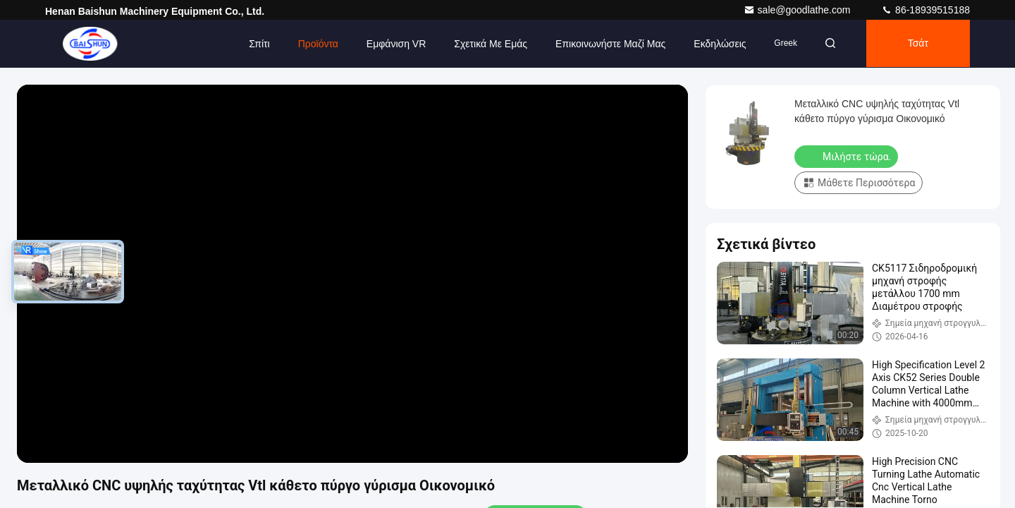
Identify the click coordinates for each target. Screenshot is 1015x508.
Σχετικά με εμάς (486, 43)
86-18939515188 (925, 10)
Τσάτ (916, 43)
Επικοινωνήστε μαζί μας (606, 43)
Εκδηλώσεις (715, 43)
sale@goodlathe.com (799, 10)
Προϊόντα (313, 43)
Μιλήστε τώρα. (847, 156)
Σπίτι (255, 43)
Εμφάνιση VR (392, 43)
